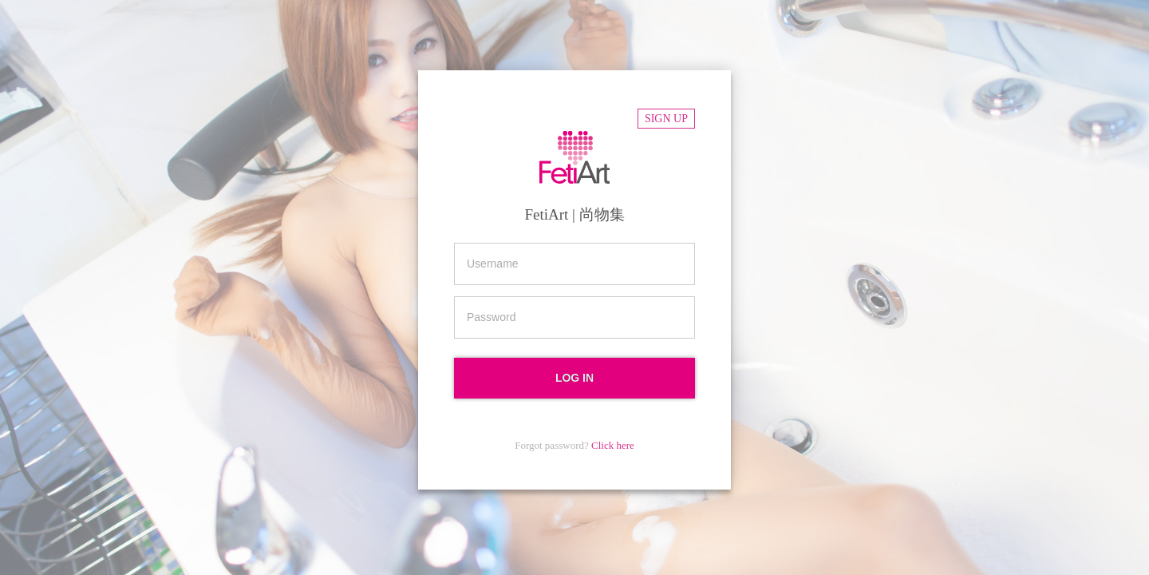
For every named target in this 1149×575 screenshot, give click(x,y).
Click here (612, 445)
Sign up (666, 119)
